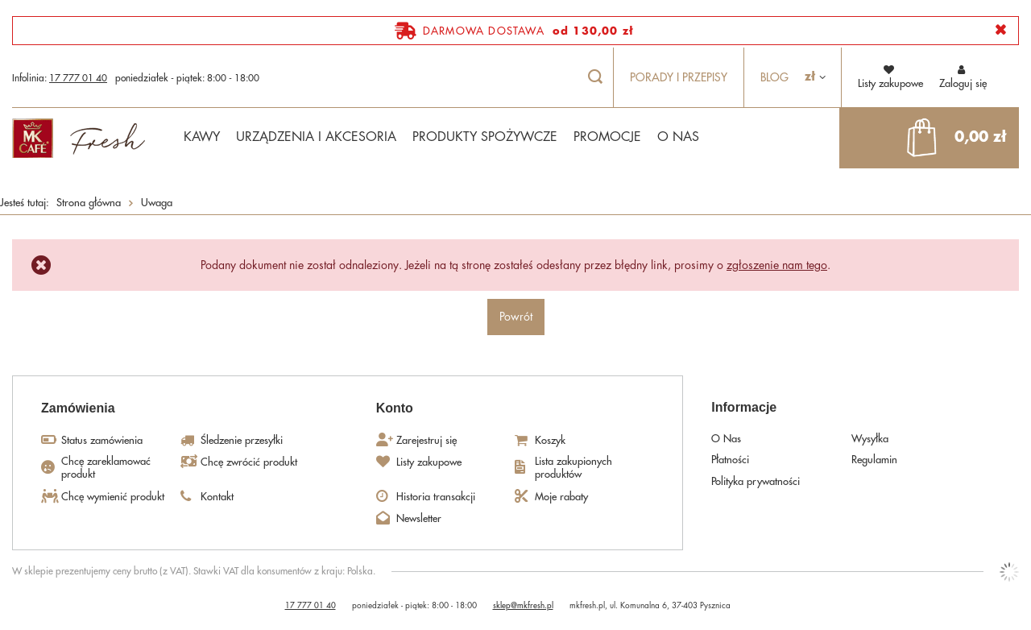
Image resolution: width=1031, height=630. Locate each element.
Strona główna (88, 202)
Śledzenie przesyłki (242, 440)
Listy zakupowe (429, 462)
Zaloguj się (963, 76)
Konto (394, 408)
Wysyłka (869, 438)
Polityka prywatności (755, 481)
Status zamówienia (102, 440)
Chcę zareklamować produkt (106, 467)
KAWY (202, 137)
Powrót (515, 316)
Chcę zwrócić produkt (249, 462)
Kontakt (217, 496)
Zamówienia (78, 408)
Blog (774, 77)
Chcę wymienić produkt (112, 496)
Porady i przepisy (678, 77)
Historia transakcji (435, 496)
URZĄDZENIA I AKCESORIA (316, 137)
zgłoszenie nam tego (777, 265)
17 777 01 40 (78, 78)
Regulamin (874, 459)
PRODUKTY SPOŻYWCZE (484, 137)
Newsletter (418, 518)
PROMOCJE (607, 137)
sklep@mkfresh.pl (523, 606)
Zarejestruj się (426, 440)
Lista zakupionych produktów (573, 467)
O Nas (726, 438)
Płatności (730, 459)
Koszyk (550, 440)
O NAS (678, 137)
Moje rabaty (561, 496)
